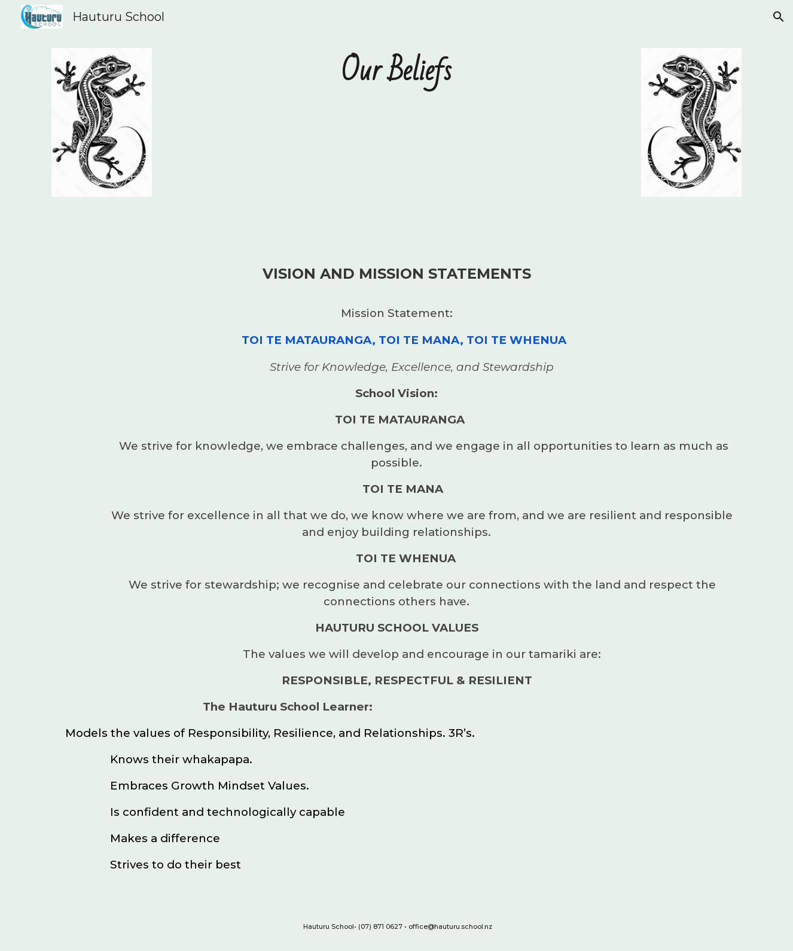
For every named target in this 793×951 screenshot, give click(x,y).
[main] (396, 71)
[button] (778, 16)
